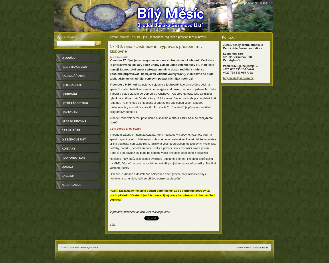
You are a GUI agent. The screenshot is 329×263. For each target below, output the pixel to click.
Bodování (69, 94)
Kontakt (68, 148)
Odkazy (68, 166)
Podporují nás (73, 157)
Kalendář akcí (73, 76)
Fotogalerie (72, 85)
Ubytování (70, 112)
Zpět (113, 224)
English (68, 175)
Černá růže (71, 130)
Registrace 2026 (74, 66)
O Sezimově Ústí (74, 139)
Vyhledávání (66, 37)
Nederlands (71, 185)
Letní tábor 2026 (75, 103)
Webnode (262, 247)
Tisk (232, 3)
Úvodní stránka (119, 37)
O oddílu (69, 57)
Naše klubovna (74, 121)
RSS (265, 3)
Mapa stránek (249, 3)
